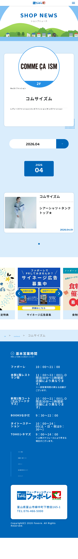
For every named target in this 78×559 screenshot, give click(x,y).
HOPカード (26, 480)
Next (58, 305)
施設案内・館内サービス (34, 472)
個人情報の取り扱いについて (37, 488)
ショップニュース (30, 347)
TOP (7, 347)
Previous (19, 305)
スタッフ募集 (27, 464)
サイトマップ (27, 496)
